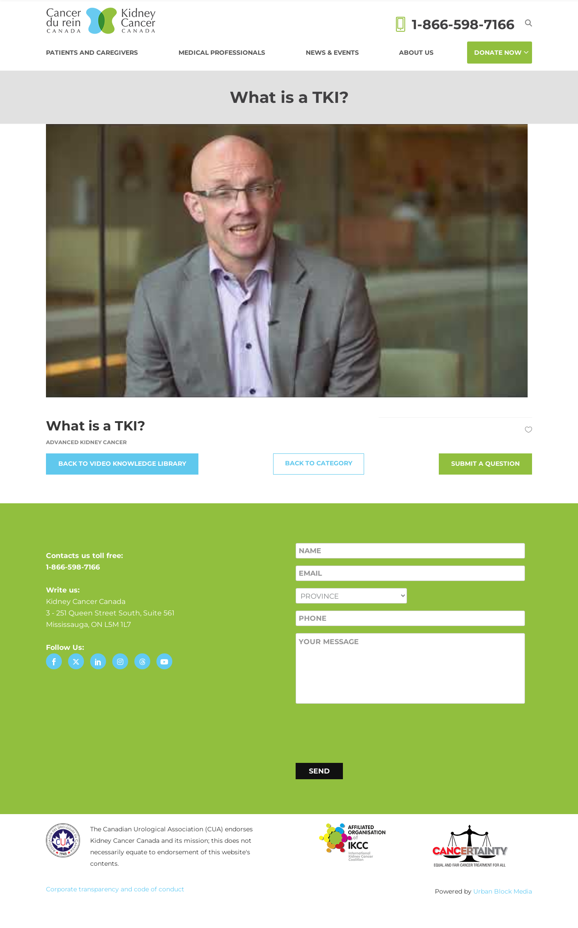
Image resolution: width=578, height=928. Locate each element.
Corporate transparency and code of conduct (115, 889)
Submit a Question (485, 464)
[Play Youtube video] (289, 260)
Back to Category (318, 463)
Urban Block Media (502, 891)
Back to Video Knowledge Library (122, 464)
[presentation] (363, 731)
